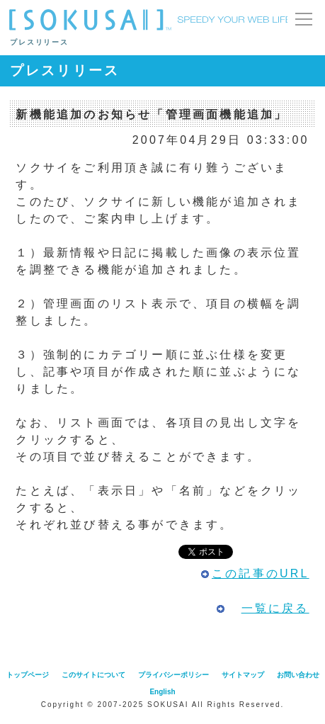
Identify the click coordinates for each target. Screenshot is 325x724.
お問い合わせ (298, 675)
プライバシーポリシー (173, 675)
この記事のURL (260, 573)
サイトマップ (243, 675)
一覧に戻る (275, 608)
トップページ (27, 675)
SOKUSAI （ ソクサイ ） (148, 20)
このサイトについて (93, 675)
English (162, 692)
